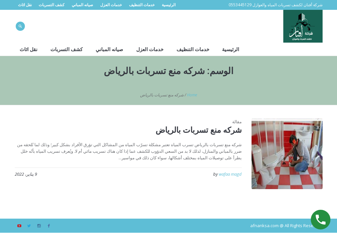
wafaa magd (230, 174)
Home (192, 95)
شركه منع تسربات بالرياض (199, 129)
